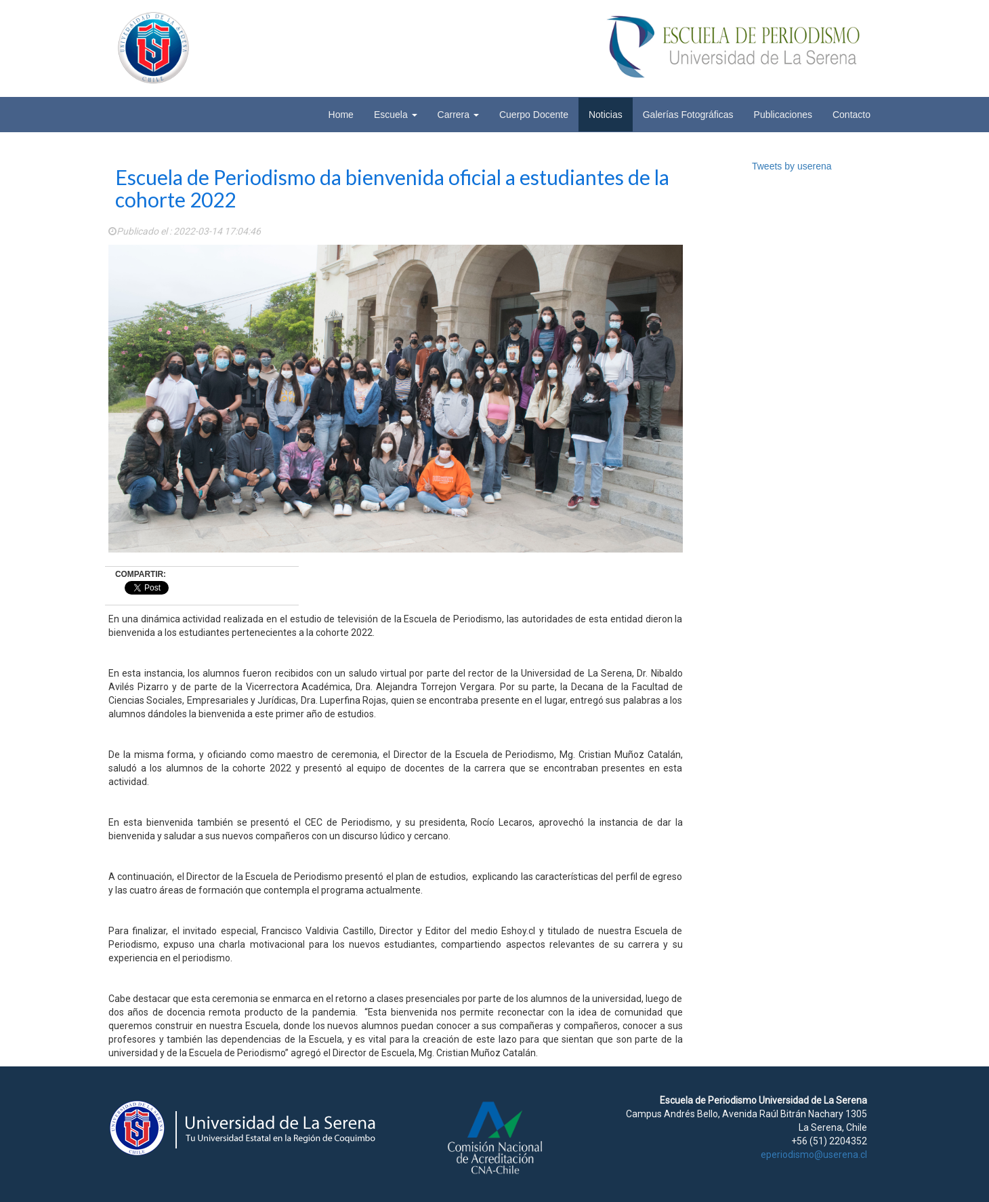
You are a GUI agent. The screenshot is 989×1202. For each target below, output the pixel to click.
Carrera (458, 114)
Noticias (606, 114)
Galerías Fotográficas (688, 114)
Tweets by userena (792, 166)
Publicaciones (783, 114)
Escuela (395, 114)
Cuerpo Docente (533, 114)
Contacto (851, 114)
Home (341, 114)
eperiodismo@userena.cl (814, 1154)
